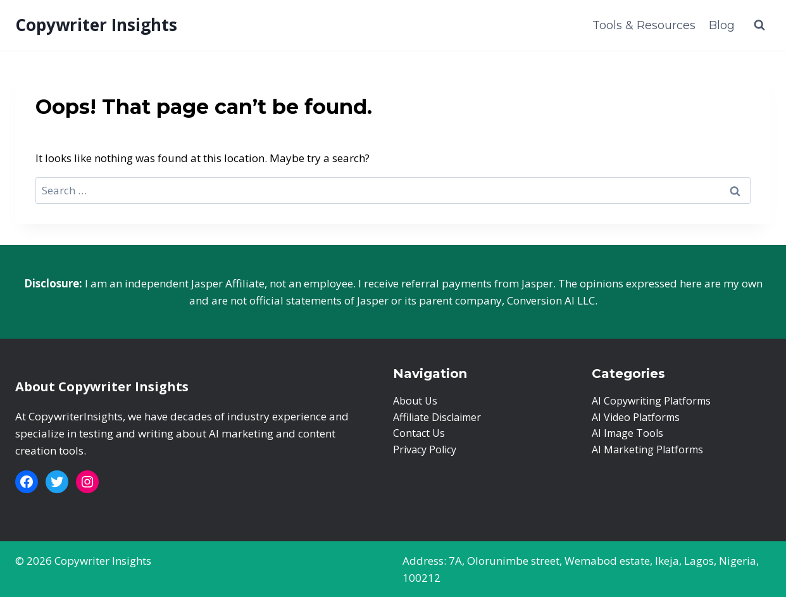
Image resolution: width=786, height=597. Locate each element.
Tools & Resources (644, 25)
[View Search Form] (759, 25)
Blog (722, 25)
